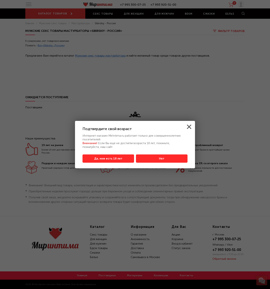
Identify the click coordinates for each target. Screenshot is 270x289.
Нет (161, 158)
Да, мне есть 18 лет (108, 158)
